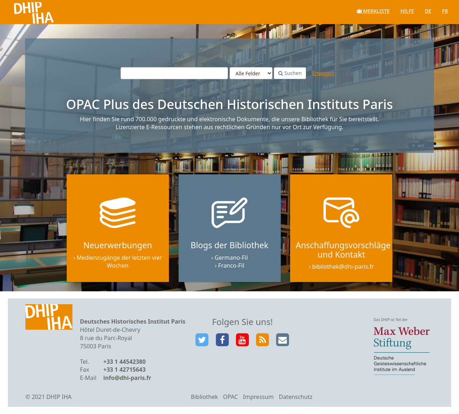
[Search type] (251, 73)
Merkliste (373, 11)
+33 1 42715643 (124, 369)
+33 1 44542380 (124, 362)
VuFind (24, 11)
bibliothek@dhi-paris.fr (343, 266)
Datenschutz (295, 397)
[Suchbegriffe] (174, 73)
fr (445, 11)
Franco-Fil (231, 265)
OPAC (230, 397)
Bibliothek (204, 397)
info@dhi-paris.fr (127, 378)
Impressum (258, 397)
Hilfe (407, 11)
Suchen (290, 73)
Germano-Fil (231, 258)
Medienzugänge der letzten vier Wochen (119, 262)
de (428, 11)
